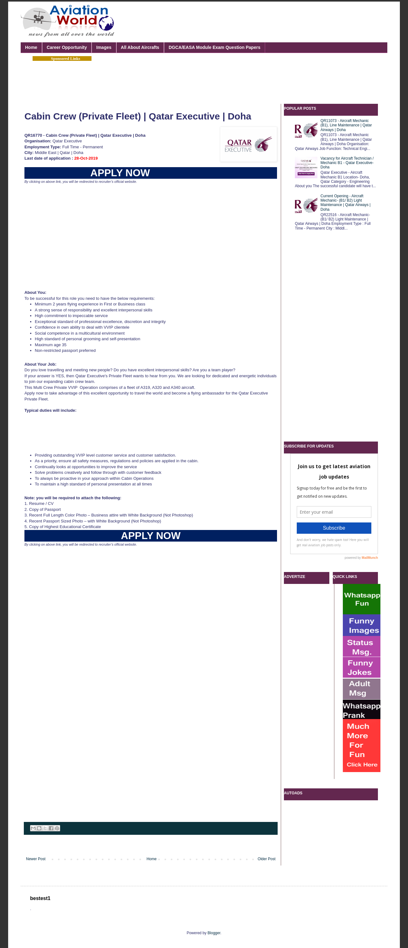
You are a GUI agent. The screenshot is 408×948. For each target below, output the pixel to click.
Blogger (213, 933)
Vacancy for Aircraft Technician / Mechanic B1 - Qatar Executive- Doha (347, 163)
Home (31, 47)
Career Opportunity (67, 47)
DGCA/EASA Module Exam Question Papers (214, 47)
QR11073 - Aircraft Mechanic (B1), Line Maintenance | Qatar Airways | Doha (346, 125)
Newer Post (35, 859)
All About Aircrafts (140, 47)
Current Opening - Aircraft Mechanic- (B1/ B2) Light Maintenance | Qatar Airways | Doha (346, 203)
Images (103, 47)
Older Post (266, 859)
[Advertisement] (266, 22)
